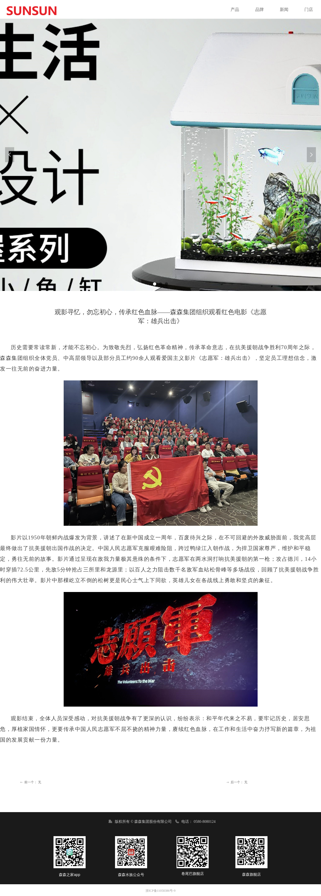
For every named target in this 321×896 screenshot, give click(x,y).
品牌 (259, 9)
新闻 (284, 9)
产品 (235, 9)
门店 (308, 9)
